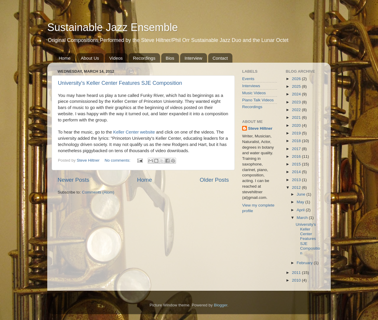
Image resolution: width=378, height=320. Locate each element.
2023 (297, 102)
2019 (297, 133)
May (301, 202)
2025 (297, 86)
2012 (297, 187)
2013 (297, 180)
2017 (297, 149)
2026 (297, 79)
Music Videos (254, 93)
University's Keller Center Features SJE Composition (120, 83)
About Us (90, 58)
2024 (297, 94)
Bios (170, 58)
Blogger (220, 305)
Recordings (144, 58)
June (302, 194)
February (305, 263)
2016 (297, 156)
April (301, 210)
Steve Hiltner (260, 128)
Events (248, 79)
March (303, 217)
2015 (297, 164)
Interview (193, 58)
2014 (297, 172)
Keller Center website (134, 132)
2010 (297, 280)
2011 (297, 272)
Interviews (251, 86)
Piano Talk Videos (258, 100)
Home (65, 58)
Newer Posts (73, 180)
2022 (297, 110)
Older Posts (214, 180)
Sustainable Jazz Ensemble (112, 27)
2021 (297, 117)
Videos (116, 58)
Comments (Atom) (98, 192)
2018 (297, 141)
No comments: (118, 160)
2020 (297, 125)
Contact (220, 58)
